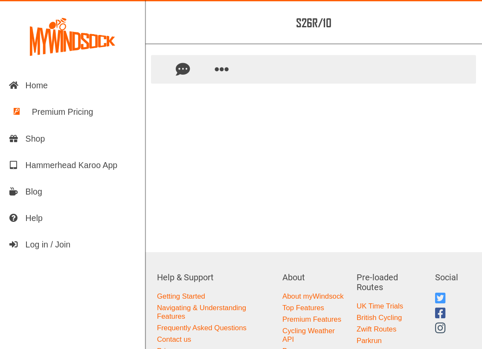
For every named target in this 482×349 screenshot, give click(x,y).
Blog (25, 191)
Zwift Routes (376, 329)
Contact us (174, 339)
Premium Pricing (51, 111)
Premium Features (311, 319)
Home (28, 85)
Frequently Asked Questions (202, 328)
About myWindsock (313, 296)
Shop (27, 138)
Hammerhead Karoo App (63, 165)
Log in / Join (40, 244)
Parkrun (369, 341)
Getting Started (181, 296)
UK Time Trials (380, 306)
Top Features (303, 308)
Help (26, 218)
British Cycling (379, 318)
